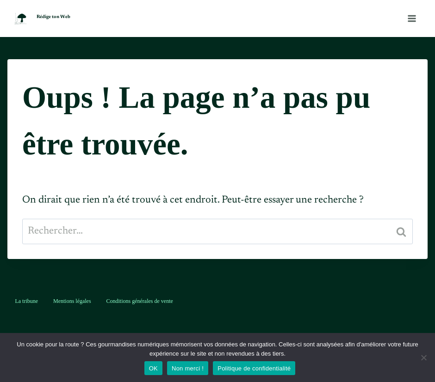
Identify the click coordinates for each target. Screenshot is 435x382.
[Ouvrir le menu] (411, 18)
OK (153, 368)
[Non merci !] (423, 357)
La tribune (26, 301)
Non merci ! (188, 368)
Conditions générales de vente (139, 301)
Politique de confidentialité (254, 368)
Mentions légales (72, 301)
